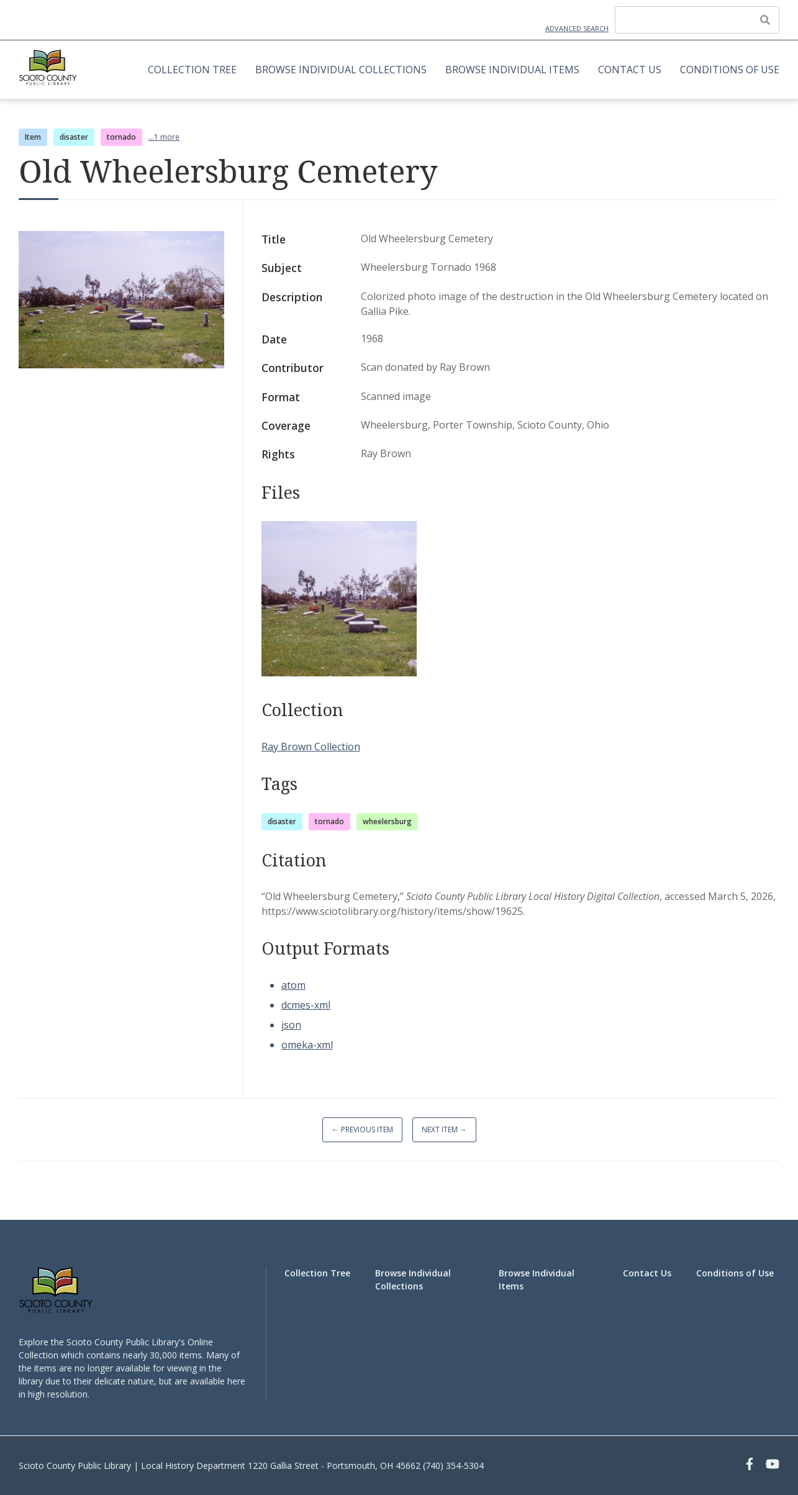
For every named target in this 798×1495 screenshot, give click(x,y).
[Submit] (765, 20)
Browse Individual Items (512, 69)
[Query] (697, 20)
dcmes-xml (305, 1005)
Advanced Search (577, 28)
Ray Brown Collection (310, 746)
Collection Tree (192, 69)
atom (293, 985)
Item (33, 137)
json (291, 1025)
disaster (74, 137)
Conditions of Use (729, 69)
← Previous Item (362, 1129)
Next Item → (444, 1129)
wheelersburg (387, 821)
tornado (121, 137)
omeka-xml (307, 1045)
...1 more (163, 137)
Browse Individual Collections (341, 69)
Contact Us (629, 69)
